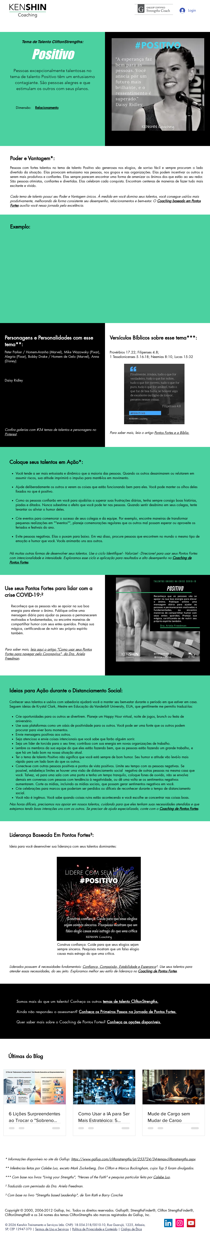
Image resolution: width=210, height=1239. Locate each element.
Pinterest (10, 434)
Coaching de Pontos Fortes (157, 971)
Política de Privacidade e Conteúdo (94, 1229)
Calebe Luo (161, 1177)
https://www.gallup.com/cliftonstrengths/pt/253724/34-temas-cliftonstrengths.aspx (133, 1159)
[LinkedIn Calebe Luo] (168, 1223)
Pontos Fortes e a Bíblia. (171, 432)
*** (190, 337)
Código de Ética (131, 1229)
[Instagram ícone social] (180, 1223)
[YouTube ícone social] (191, 1223)
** (18, 344)
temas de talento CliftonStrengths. (130, 1001)
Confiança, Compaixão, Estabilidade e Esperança (119, 966)
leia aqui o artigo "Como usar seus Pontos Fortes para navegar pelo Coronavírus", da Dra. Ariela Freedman (48, 654)
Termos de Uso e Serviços (52, 1229)
